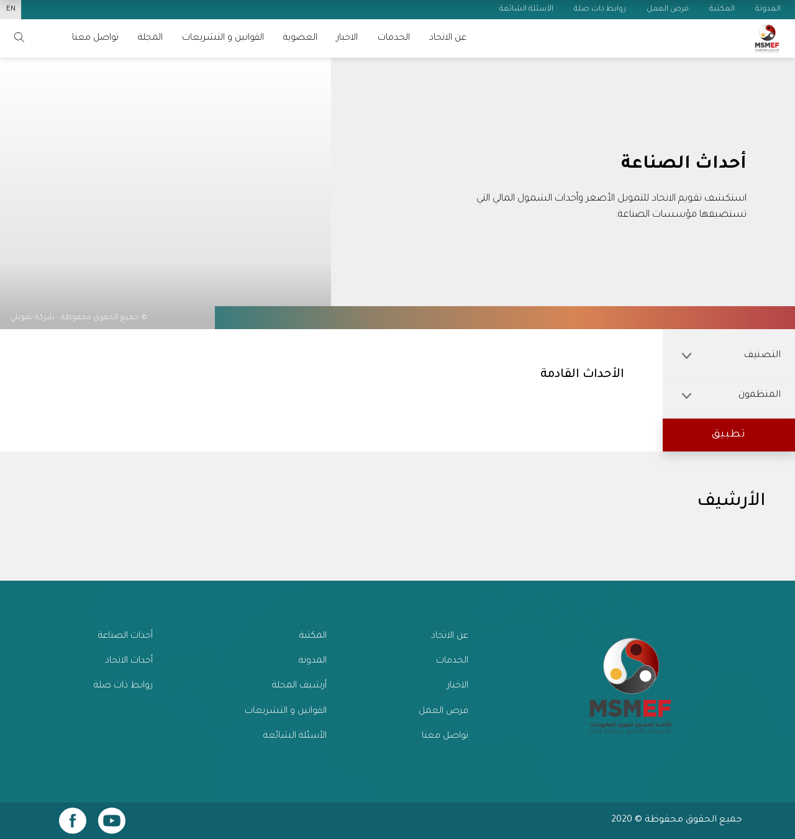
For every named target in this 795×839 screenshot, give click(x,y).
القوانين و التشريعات (223, 38)
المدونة (313, 661)
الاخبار (347, 38)
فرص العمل (443, 711)
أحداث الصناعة (125, 636)
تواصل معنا (445, 736)
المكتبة (313, 636)
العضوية (300, 38)
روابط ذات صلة (123, 686)
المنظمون (731, 395)
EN (11, 9)
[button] (729, 435)
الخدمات (394, 38)
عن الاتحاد (447, 38)
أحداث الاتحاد (129, 661)
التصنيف (731, 355)
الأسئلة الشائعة (295, 736)
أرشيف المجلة (299, 686)
